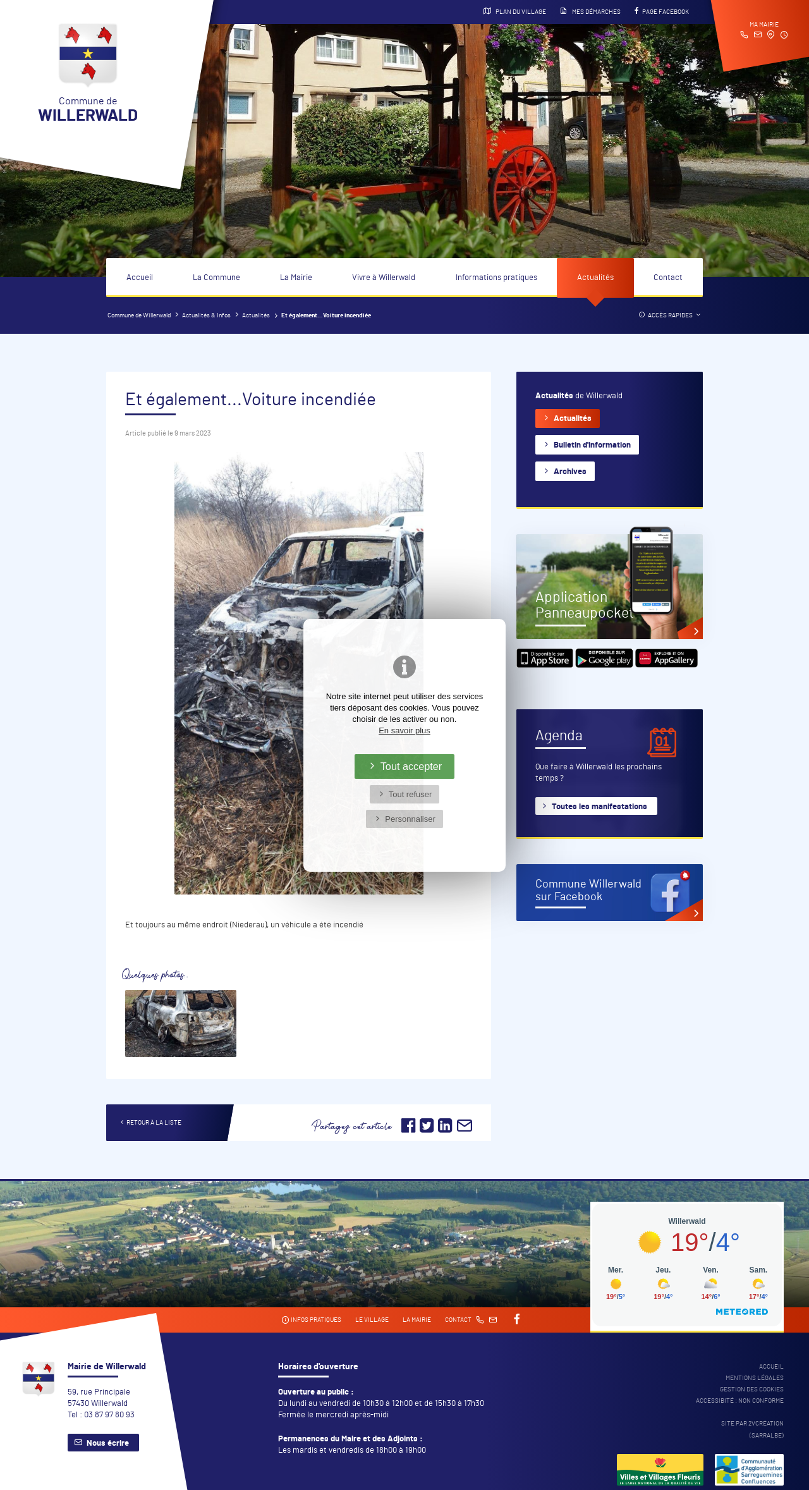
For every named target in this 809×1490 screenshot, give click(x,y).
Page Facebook (662, 11)
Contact (668, 278)
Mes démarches (590, 11)
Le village (372, 1320)
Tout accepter (411, 766)
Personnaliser (410, 819)
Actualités (595, 278)
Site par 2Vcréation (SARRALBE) (752, 1429)
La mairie (417, 1320)
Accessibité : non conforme (740, 1401)
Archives (570, 472)
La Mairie (296, 278)
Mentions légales (755, 1378)
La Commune (216, 278)
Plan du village (515, 11)
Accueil (139, 278)
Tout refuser (410, 794)
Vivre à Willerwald (383, 278)
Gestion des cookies (752, 1389)
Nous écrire (108, 1443)
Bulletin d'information (592, 445)
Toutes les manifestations (599, 807)
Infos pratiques (311, 1320)
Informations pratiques (496, 278)
